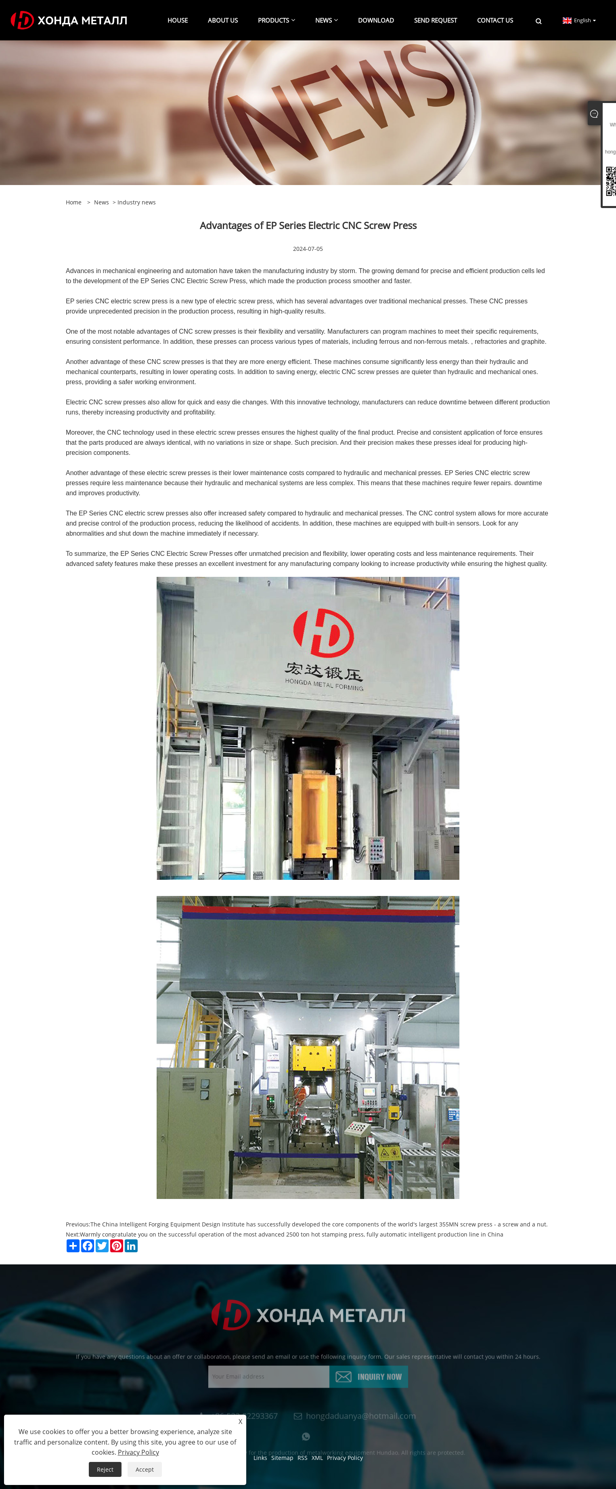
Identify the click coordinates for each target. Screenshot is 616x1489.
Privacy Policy (138, 1452)
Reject (105, 1469)
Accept (145, 1469)
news (101, 202)
